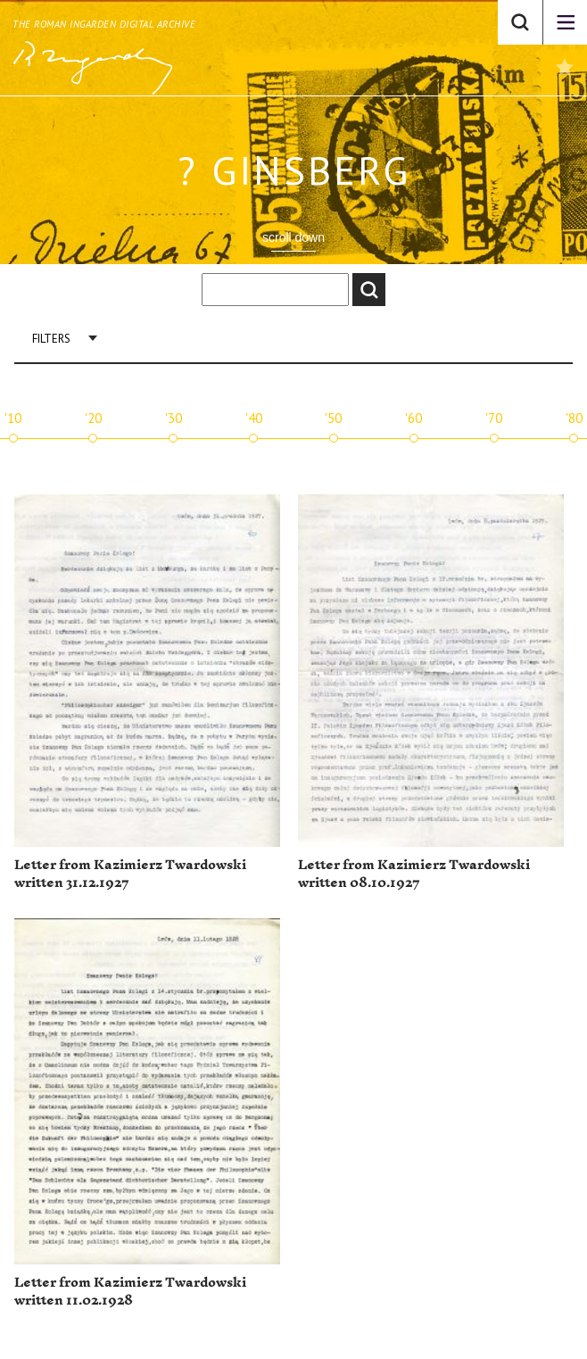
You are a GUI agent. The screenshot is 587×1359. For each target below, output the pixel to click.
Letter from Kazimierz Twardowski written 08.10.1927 (414, 874)
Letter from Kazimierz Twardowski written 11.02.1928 (130, 1291)
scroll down (293, 237)
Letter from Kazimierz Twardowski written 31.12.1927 (130, 874)
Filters (51, 338)
